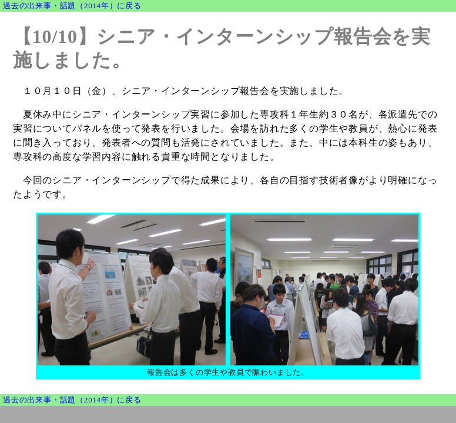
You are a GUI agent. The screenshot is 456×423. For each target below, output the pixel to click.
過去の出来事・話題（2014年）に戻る (72, 6)
